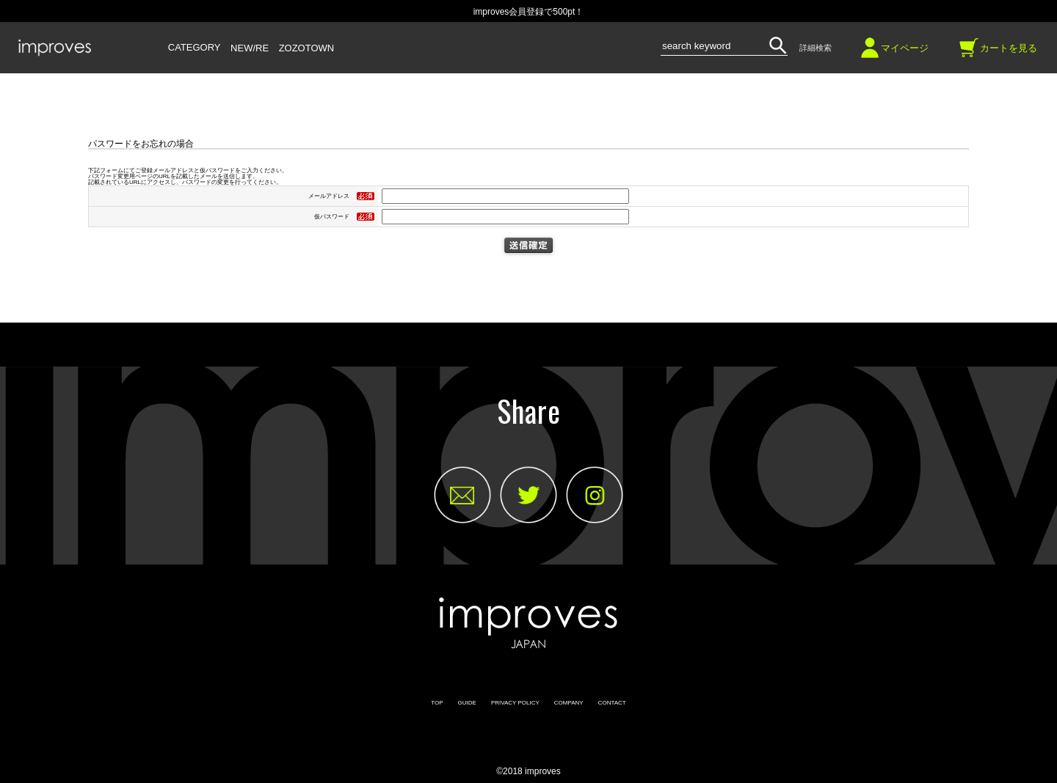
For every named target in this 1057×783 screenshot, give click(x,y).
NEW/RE (249, 48)
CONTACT (612, 702)
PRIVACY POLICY (515, 702)
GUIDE (467, 702)
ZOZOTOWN (307, 48)
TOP (437, 702)
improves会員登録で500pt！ (528, 12)
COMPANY (569, 702)
